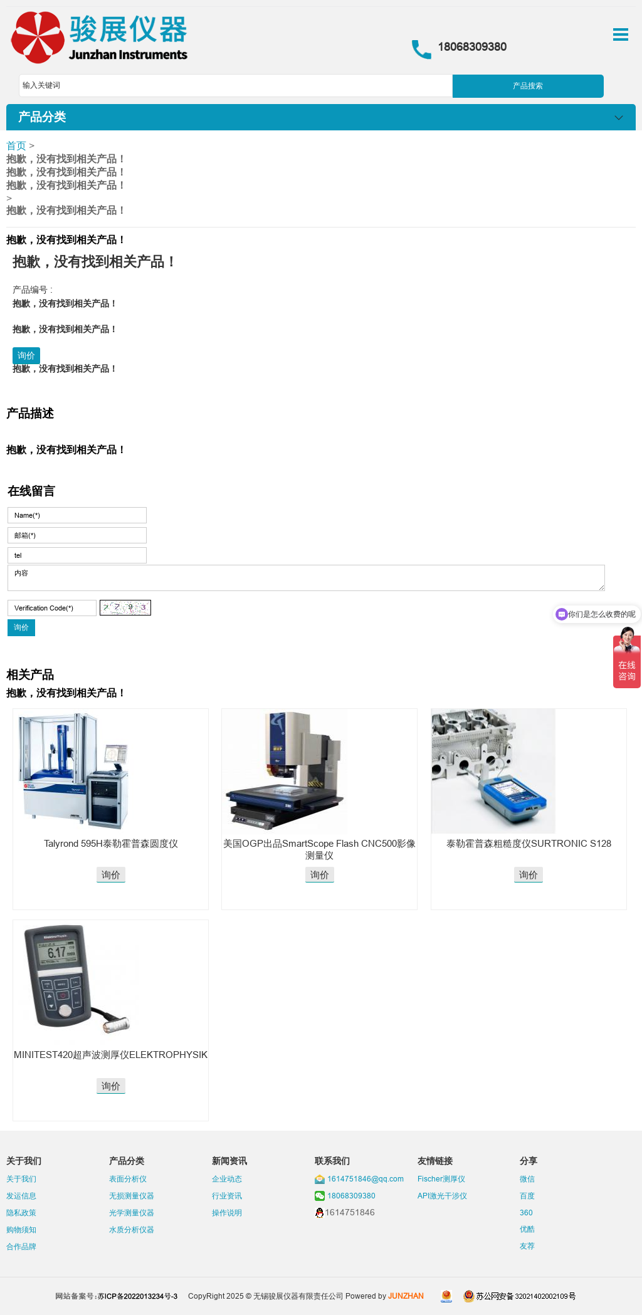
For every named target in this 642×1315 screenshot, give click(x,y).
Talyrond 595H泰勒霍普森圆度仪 (111, 843)
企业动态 (227, 1178)
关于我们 (21, 1178)
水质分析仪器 (131, 1229)
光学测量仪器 (131, 1212)
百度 (527, 1195)
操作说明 (227, 1212)
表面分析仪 (128, 1178)
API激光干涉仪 (442, 1195)
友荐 (527, 1245)
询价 (26, 355)
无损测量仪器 (131, 1195)
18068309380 (351, 1195)
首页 (16, 145)
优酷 (527, 1229)
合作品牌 (21, 1246)
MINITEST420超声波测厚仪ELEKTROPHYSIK (111, 1054)
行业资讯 (227, 1195)
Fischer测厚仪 (441, 1178)
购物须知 (21, 1229)
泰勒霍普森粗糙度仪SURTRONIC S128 (528, 843)
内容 (306, 578)
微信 (527, 1178)
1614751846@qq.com (365, 1178)
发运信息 (21, 1195)
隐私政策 (21, 1212)
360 (526, 1212)
